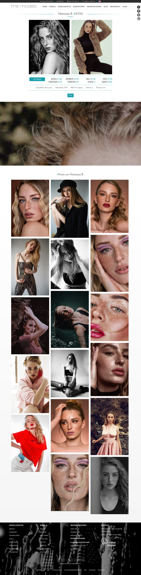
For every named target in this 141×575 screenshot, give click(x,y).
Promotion (75, 532)
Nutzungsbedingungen (73, 570)
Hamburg (13, 532)
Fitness (43, 545)
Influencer (44, 552)
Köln (11, 539)
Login (124, 6)
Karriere (101, 570)
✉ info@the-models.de (88, 1)
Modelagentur (64, 6)
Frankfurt (13, 552)
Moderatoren (79, 6)
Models (52, 6)
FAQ (85, 570)
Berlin (12, 529)
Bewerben (60, 1)
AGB (48, 570)
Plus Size (44, 539)
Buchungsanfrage (46, 1)
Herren (43, 532)
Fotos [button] (70, 95)
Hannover (13, 545)
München (13, 542)
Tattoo (43, 542)
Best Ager (44, 535)
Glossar (92, 570)
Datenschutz (57, 570)
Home (45, 6)
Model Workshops (78, 545)
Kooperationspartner (79, 542)
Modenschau (45, 549)
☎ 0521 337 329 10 (73, 1)
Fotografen (75, 549)
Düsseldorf (14, 535)
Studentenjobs (77, 538)
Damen (42, 529)
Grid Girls (74, 529)
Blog (106, 6)
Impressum (40, 570)
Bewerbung (115, 6)
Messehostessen (94, 6)
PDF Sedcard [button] (37, 79)
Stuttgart (13, 549)
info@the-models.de (113, 534)
